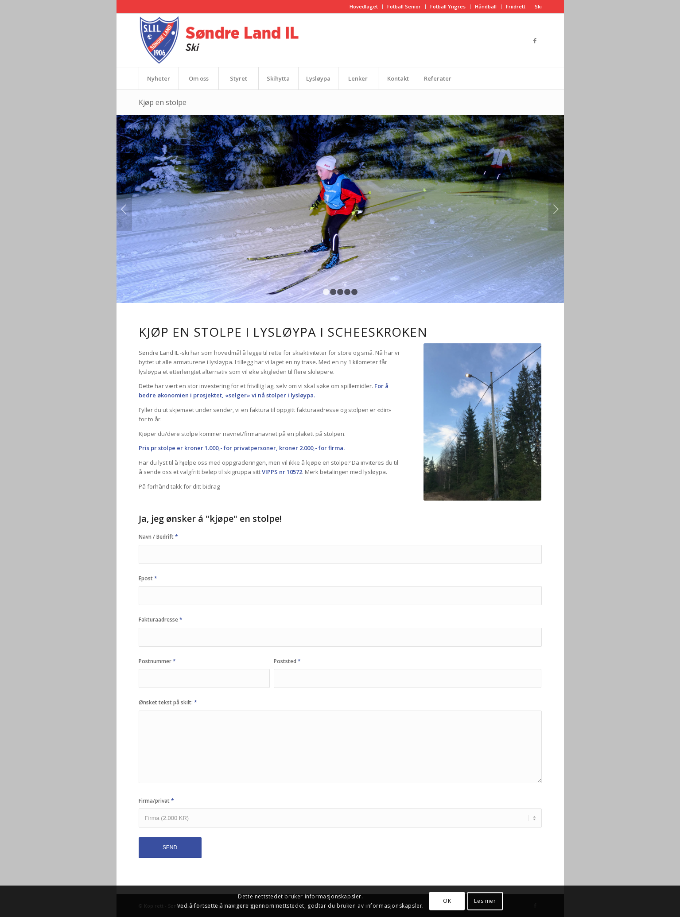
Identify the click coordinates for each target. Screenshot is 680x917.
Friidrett (515, 6)
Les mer (485, 901)
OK (447, 901)
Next (556, 209)
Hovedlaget (364, 6)
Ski (538, 6)
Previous (124, 209)
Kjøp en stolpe (163, 102)
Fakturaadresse (161, 619)
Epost (148, 578)
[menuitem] (364, 6)
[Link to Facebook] (535, 40)
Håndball (486, 6)
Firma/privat (156, 800)
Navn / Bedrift (158, 536)
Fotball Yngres (448, 6)
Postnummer (157, 661)
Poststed (287, 661)
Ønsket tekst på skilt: (168, 702)
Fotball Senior (404, 6)
